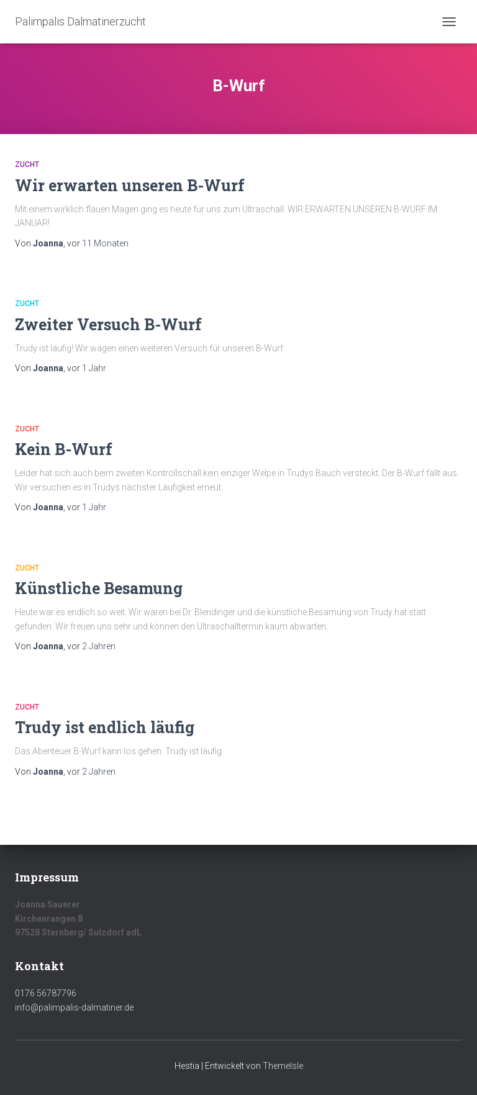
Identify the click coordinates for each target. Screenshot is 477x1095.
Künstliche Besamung (99, 588)
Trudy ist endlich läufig (104, 727)
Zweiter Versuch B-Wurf (108, 324)
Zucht (27, 164)
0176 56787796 (45, 993)
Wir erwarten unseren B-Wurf (130, 185)
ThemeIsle (283, 1066)
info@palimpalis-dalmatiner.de (74, 1007)
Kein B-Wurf (63, 449)
